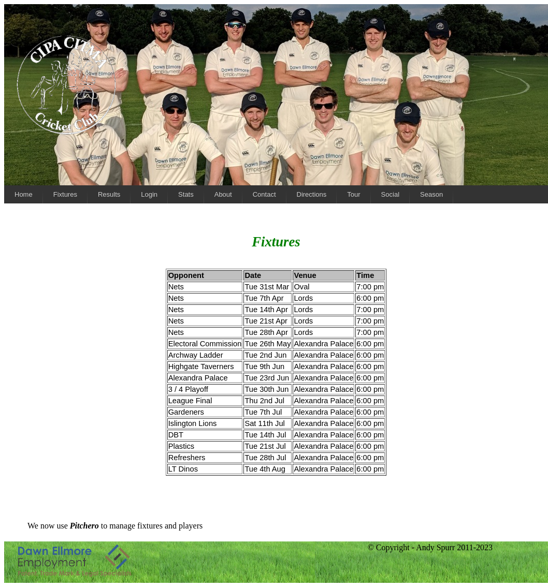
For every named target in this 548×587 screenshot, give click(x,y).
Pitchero (84, 525)
